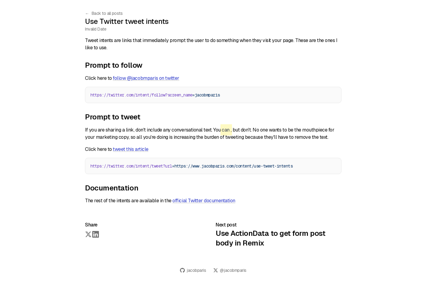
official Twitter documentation (203, 200)
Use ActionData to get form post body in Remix (270, 238)
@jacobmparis (229, 270)
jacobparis (193, 270)
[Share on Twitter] (88, 234)
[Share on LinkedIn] (95, 234)
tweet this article (130, 149)
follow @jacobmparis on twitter (146, 78)
